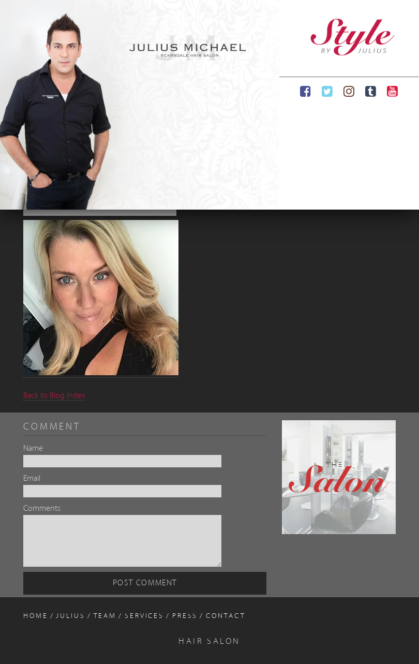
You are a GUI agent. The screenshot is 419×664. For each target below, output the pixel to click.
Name (33, 449)
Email (31, 479)
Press (185, 616)
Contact (225, 616)
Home (35, 616)
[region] (139, 105)
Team (105, 616)
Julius (70, 616)
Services (144, 616)
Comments (42, 509)
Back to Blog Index (54, 396)
